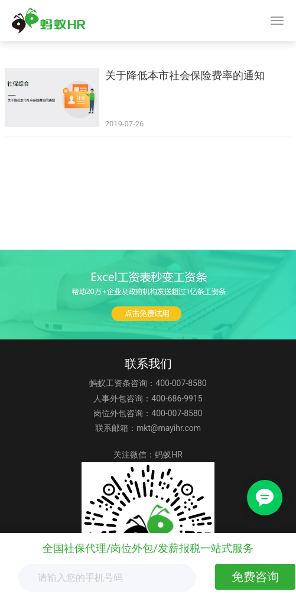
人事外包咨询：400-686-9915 (147, 398)
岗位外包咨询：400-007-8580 (147, 413)
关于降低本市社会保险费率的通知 (185, 75)
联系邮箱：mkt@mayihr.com (148, 428)
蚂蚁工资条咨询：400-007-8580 (147, 383)
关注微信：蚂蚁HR (148, 454)
